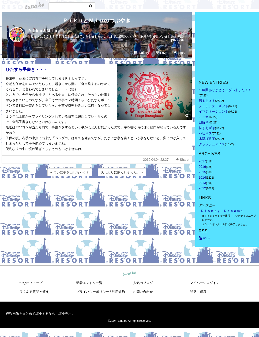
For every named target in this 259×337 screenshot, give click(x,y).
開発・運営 (198, 292)
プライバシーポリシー (92, 292)
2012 (202, 188)
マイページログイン (204, 283)
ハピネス (205, 133)
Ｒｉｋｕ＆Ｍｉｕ (43, 31)
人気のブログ (143, 283)
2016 (202, 166)
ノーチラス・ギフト (213, 106)
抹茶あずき (207, 128)
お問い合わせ (143, 292)
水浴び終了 (207, 139)
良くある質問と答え (34, 292)
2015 (202, 172)
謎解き (204, 122)
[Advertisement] (97, 189)
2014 (202, 177)
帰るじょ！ (207, 101)
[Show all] (177, 40)
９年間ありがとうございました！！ (225, 90)
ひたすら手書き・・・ (27, 69)
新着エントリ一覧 (89, 283)
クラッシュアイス (212, 144)
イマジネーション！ (213, 111)
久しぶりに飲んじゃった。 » (122, 172)
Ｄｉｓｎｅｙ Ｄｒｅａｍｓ (222, 211)
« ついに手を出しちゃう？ (69, 172)
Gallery (141, 53)
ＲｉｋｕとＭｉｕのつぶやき (97, 20)
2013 (202, 183)
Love (161, 53)
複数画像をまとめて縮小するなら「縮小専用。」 (42, 313)
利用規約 (118, 292)
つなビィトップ (30, 283)
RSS (204, 238)
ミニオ (204, 117)
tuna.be (129, 273)
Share (179, 52)
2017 (202, 161)
